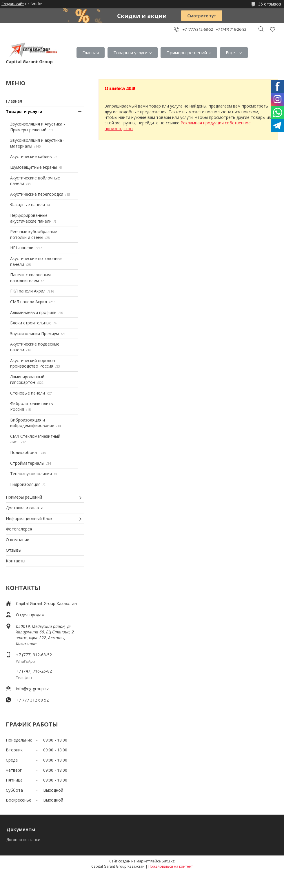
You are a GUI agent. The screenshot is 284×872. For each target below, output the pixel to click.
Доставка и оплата (24, 508)
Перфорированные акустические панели (31, 218)
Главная (90, 52)
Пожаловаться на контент (170, 866)
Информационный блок (29, 518)
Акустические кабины (31, 156)
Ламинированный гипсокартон (27, 379)
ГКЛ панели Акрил (27, 291)
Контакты (15, 561)
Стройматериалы (27, 463)
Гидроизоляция (25, 484)
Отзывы (13, 550)
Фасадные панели (27, 204)
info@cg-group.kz (32, 688)
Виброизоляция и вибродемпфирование (32, 422)
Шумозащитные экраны (33, 167)
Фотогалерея (19, 529)
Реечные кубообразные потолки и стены (33, 234)
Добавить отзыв (272, 29)
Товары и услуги (130, 52)
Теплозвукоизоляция (31, 473)
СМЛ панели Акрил (28, 301)
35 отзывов (269, 4)
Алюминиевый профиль (33, 312)
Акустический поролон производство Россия (32, 363)
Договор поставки (23, 839)
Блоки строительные (31, 323)
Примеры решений (186, 52)
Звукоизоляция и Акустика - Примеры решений (37, 126)
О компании (17, 539)
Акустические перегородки (36, 194)
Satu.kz (168, 861)
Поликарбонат (24, 452)
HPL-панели (21, 247)
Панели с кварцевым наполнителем (30, 277)
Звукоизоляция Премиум (34, 333)
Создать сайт (12, 4)
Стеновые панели (27, 393)
